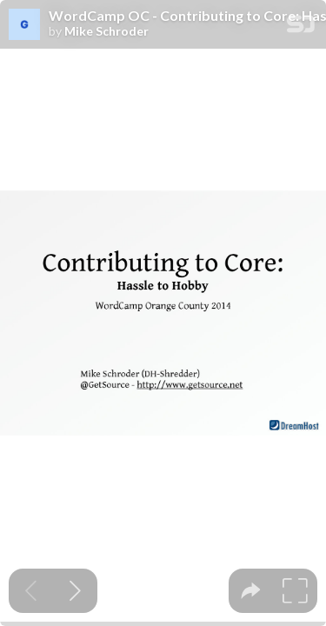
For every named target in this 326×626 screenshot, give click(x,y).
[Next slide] (75, 590)
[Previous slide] (30, 590)
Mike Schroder (106, 31)
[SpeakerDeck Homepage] (301, 27)
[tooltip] (250, 590)
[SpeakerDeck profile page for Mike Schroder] (24, 25)
